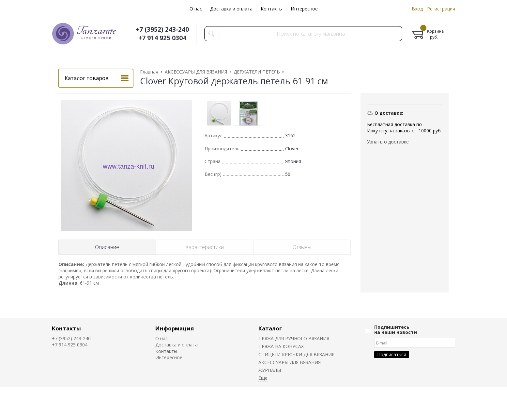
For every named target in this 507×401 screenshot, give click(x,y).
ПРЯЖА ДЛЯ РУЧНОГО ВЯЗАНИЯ (293, 338)
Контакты (272, 9)
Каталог (270, 328)
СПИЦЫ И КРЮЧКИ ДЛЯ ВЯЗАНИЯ (296, 354)
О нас (196, 9)
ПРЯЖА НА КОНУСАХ (281, 346)
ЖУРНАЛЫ (269, 370)
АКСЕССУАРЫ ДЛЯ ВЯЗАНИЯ (289, 362)
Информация (174, 328)
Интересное (304, 9)
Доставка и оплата (231, 9)
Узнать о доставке (388, 142)
